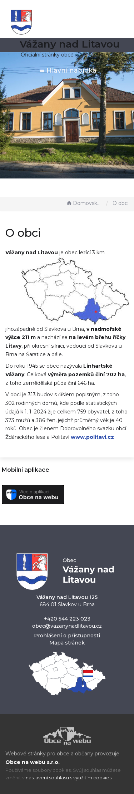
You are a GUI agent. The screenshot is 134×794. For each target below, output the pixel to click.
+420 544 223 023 (67, 619)
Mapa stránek (67, 642)
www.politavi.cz (92, 437)
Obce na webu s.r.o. (32, 762)
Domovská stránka (84, 203)
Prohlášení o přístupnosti (67, 635)
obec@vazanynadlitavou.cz (67, 626)
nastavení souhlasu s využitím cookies (68, 777)
